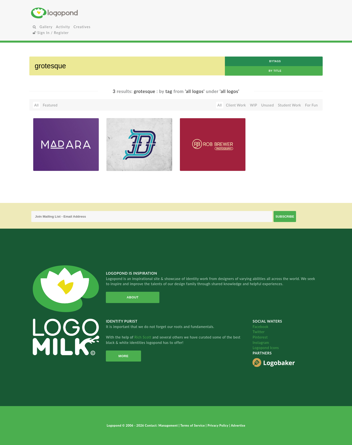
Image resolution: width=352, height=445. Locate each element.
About (133, 297)
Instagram (261, 342)
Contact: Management (162, 425)
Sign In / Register (51, 33)
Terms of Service (193, 425)
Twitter (258, 332)
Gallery (46, 27)
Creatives (82, 27)
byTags (275, 61)
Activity (63, 27)
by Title (275, 70)
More (124, 356)
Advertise (238, 425)
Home (79, 12)
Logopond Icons (266, 348)
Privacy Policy (218, 425)
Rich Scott (143, 337)
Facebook (260, 327)
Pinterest (260, 337)
